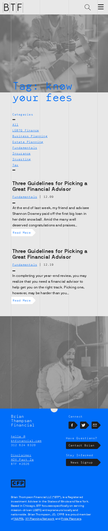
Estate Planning (27, 142)
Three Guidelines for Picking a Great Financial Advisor (50, 186)
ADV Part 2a (22, 459)
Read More (22, 232)
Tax (15, 165)
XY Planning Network (40, 518)
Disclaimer (21, 455)
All (15, 124)
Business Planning (30, 136)
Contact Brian (83, 445)
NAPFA (19, 518)
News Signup (84, 462)
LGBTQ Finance (25, 130)
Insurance (21, 153)
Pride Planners (71, 518)
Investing (21, 159)
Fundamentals (24, 147)
